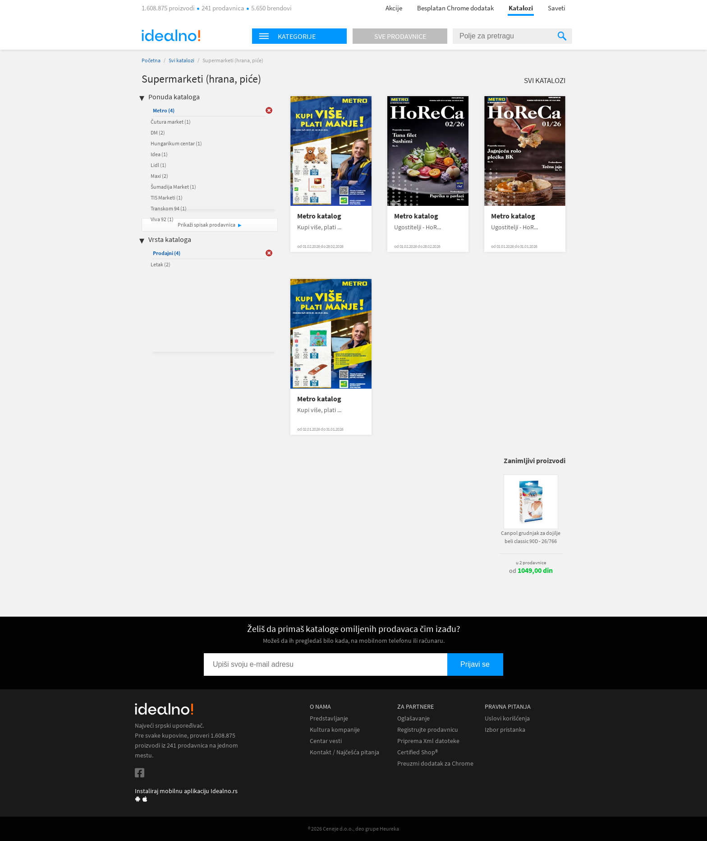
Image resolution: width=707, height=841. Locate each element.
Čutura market (171, 121)
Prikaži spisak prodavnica (206, 224)
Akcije (394, 8)
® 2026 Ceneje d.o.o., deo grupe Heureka (353, 828)
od (531, 571)
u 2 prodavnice (531, 562)
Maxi (159, 175)
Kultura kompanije (335, 730)
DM (158, 132)
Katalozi (521, 8)
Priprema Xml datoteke (428, 741)
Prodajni (166, 253)
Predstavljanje (329, 718)
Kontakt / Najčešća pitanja (344, 752)
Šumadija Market (173, 186)
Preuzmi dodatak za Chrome (435, 763)
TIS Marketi (167, 197)
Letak (160, 264)
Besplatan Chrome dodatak (455, 8)
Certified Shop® (417, 752)
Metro (163, 110)
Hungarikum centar (176, 143)
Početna (151, 60)
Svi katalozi (181, 60)
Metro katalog (319, 216)
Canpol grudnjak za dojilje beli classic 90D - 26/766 (530, 537)
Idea (159, 154)
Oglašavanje (413, 718)
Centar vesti (326, 741)
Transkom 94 (169, 208)
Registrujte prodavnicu (427, 730)
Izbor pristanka (505, 730)
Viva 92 (162, 219)
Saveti (556, 8)
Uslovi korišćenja (507, 718)
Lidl (158, 165)
